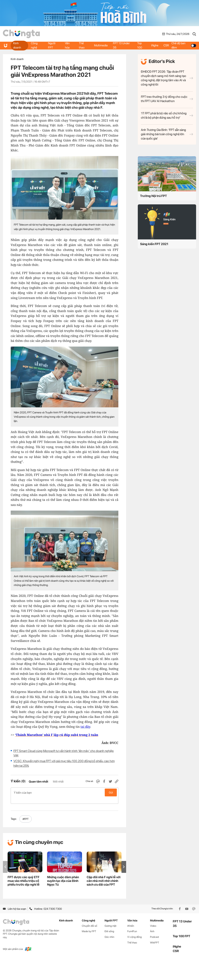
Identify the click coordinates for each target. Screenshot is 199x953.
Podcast (154, 930)
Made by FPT (89, 925)
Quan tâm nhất (38, 781)
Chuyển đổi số (89, 919)
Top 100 (139, 45)
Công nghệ (34, 45)
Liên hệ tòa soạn (14, 902)
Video (153, 919)
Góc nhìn (109, 930)
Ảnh (152, 925)
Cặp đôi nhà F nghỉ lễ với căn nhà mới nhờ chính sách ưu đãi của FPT (103, 874)
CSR (167, 45)
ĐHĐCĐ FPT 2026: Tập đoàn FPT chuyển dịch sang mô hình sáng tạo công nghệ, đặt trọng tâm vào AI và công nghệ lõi (167, 78)
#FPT (26, 812)
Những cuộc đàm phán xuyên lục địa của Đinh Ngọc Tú (63, 874)
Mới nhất (58, 781)
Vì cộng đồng (134, 930)
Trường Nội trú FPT (153, 196)
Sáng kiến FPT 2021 (154, 244)
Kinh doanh (17, 45)
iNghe (154, 45)
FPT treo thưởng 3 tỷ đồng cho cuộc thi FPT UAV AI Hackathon (167, 99)
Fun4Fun (132, 925)
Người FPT (51, 45)
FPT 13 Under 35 (121, 45)
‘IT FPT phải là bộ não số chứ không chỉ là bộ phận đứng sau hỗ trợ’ (167, 115)
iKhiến (130, 919)
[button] (123, 861)
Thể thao (82, 45)
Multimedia (100, 45)
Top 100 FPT (181, 930)
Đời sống (109, 925)
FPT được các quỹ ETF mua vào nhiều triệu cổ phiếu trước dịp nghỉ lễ (23, 874)
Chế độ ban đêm (184, 45)
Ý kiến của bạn (64, 792)
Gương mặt (110, 919)
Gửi (111, 792)
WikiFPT (154, 936)
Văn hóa (67, 45)
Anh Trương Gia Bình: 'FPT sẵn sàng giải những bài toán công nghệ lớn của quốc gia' (167, 134)
